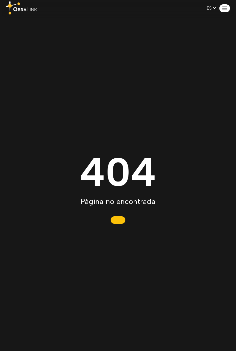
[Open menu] (224, 8)
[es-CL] (211, 8)
